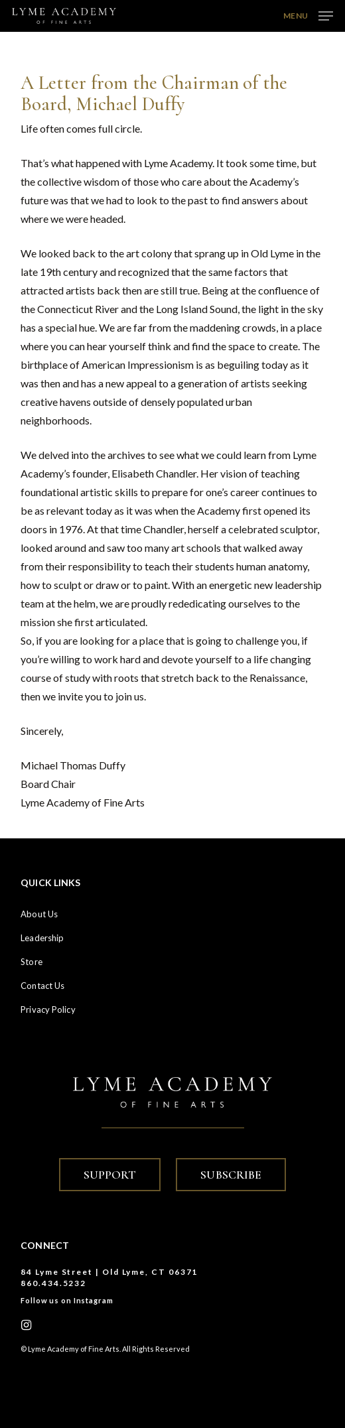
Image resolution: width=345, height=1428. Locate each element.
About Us (39, 914)
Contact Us (42, 985)
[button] (308, 14)
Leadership (42, 938)
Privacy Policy (48, 1009)
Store (31, 961)
